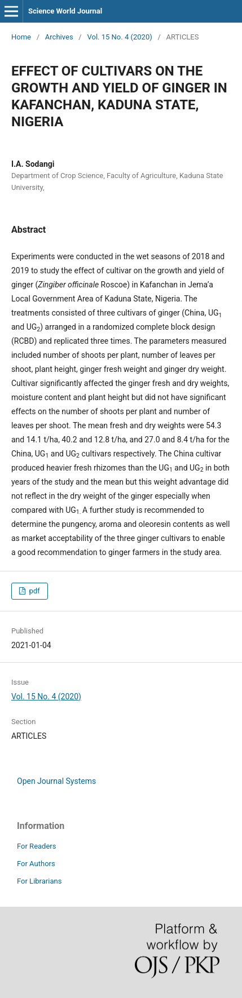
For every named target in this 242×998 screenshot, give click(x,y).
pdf (33, 591)
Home (21, 37)
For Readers (36, 846)
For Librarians (39, 881)
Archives (59, 37)
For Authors (36, 863)
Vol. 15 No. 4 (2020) (119, 37)
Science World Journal (65, 11)
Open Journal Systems (56, 781)
